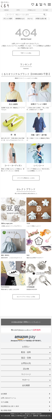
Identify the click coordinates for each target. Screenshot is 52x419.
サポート (26, 380)
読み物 (26, 369)
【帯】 (18, 10)
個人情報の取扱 (6, 410)
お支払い (26, 347)
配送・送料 (26, 352)
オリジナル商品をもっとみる (25, 178)
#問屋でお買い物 (41, 18)
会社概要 (26, 385)
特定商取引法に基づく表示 (10, 406)
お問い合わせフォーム (8, 398)
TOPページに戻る (26, 53)
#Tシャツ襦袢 (8, 18)
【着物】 (6, 10)
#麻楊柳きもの (19, 18)
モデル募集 (4, 402)
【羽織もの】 (31, 10)
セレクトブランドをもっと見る (26, 296)
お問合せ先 (26, 363)
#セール (30, 18)
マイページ (26, 374)
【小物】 (46, 10)
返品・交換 (26, 358)
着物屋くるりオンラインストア (5, 6)
